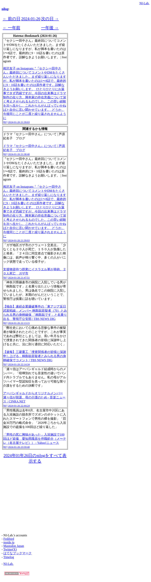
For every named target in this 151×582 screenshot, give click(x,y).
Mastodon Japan (13, 546)
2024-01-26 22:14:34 (19, 364)
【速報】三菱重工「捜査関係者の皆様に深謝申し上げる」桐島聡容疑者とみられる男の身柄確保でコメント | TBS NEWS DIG (34, 356)
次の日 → (50, 18)
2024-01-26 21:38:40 (19, 154)
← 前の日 (11, 18)
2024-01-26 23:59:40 (19, 446)
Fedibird (8, 538)
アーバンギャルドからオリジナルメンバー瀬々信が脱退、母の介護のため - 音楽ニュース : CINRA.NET (34, 397)
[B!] (5, 122)
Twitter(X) (10, 549)
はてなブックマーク (17, 553)
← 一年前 (11, 27)
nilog (5, 9)
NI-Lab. (144, 3)
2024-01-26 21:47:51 (19, 277)
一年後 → (50, 27)
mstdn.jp (8, 542)
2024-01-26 (30, 18)
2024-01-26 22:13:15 (19, 322)
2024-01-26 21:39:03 (19, 122)
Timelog (8, 557)
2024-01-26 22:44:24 (19, 405)
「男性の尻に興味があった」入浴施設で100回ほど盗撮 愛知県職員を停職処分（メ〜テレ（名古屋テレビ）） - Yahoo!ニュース (34, 438)
